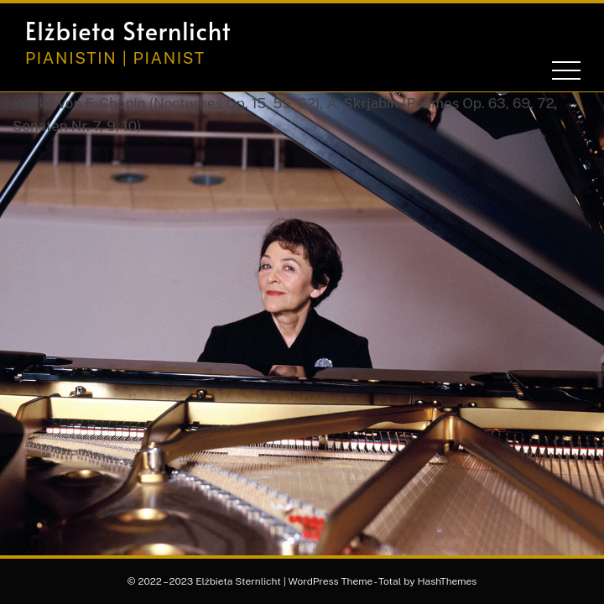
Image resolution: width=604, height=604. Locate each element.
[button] (503, 31)
